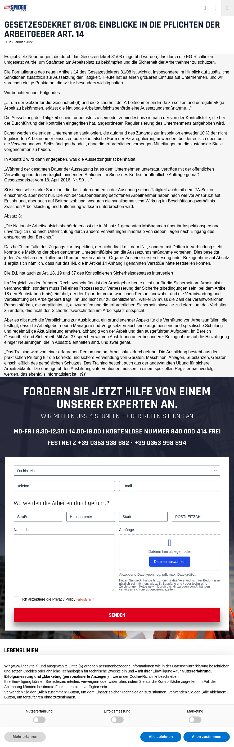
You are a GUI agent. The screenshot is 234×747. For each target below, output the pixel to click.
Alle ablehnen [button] (161, 737)
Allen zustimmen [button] (206, 737)
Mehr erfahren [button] (25, 737)
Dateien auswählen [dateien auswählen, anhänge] (169, 561)
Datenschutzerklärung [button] (190, 666)
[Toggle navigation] (227, 8)
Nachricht (21, 530)
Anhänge (126, 530)
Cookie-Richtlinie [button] (143, 676)
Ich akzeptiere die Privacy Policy (49, 599)
